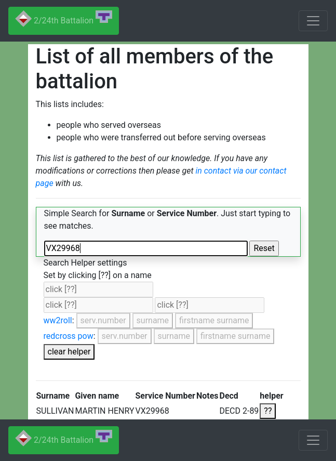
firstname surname (214, 320)
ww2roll (58, 320)
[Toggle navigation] (313, 20)
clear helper (69, 352)
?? (268, 411)
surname (153, 320)
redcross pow (68, 336)
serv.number (103, 320)
